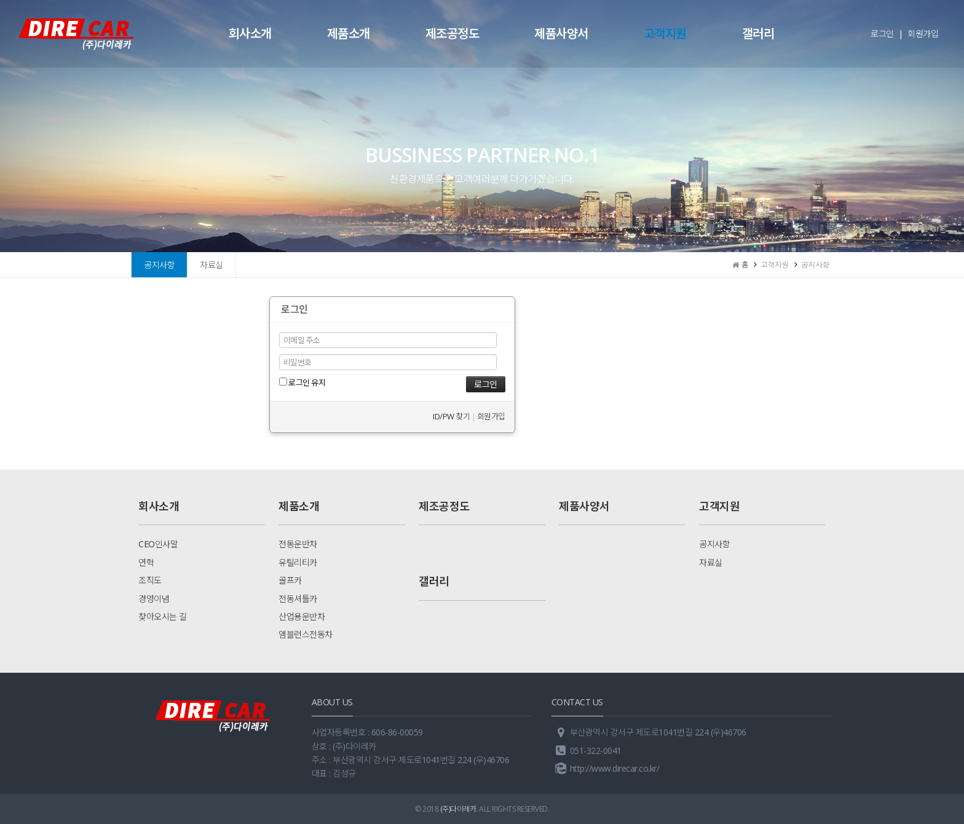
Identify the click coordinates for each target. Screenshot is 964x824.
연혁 (146, 562)
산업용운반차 (302, 616)
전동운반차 (298, 544)
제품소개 (348, 33)
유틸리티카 (298, 562)
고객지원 (665, 33)
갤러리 (758, 33)
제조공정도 (452, 33)
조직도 (150, 580)
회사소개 (250, 33)
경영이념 (153, 598)
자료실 (211, 265)
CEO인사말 (158, 544)
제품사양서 (561, 33)
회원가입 (922, 33)
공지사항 (159, 265)
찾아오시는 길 (162, 616)
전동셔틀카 (298, 598)
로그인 (882, 33)
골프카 (290, 580)
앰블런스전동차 (306, 634)
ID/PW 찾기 (451, 416)
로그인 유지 (302, 382)
